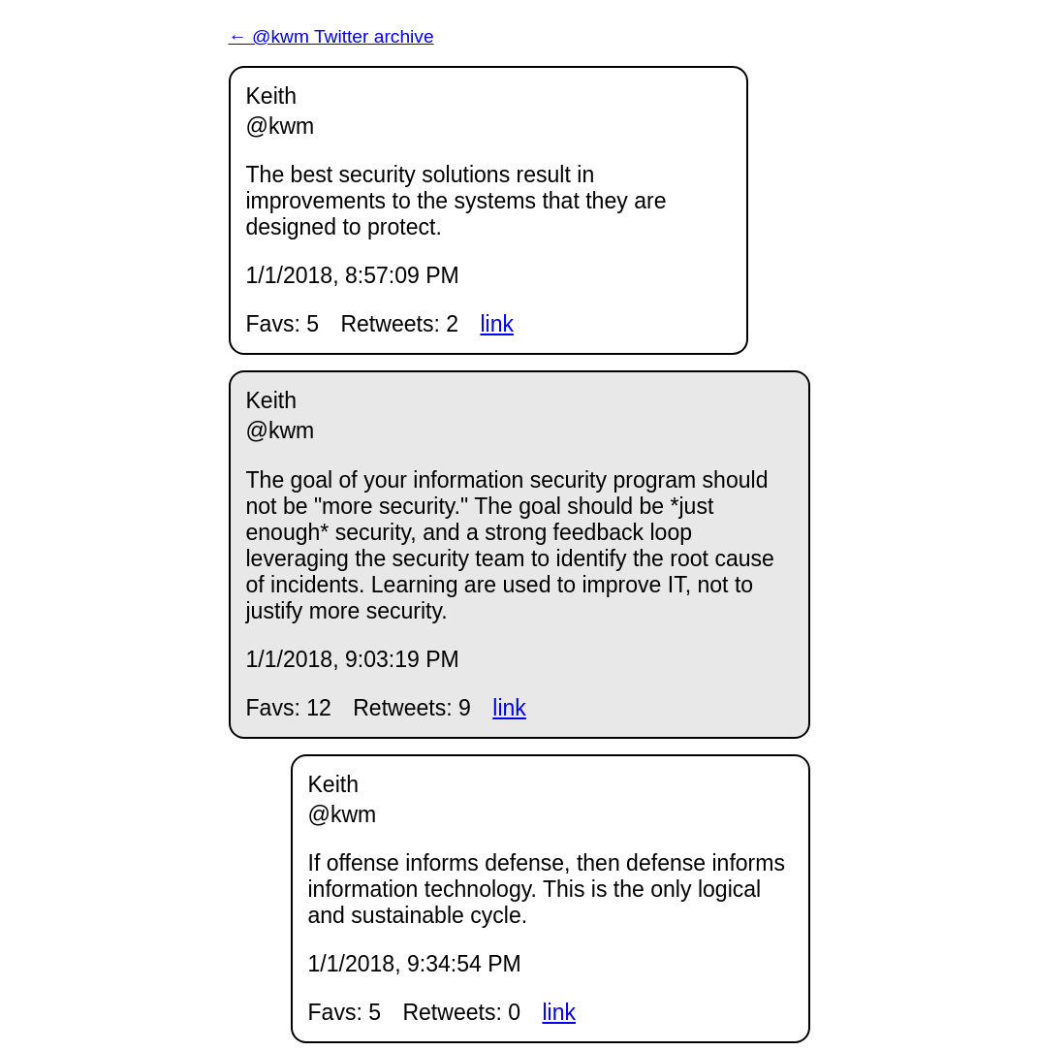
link (497, 323)
